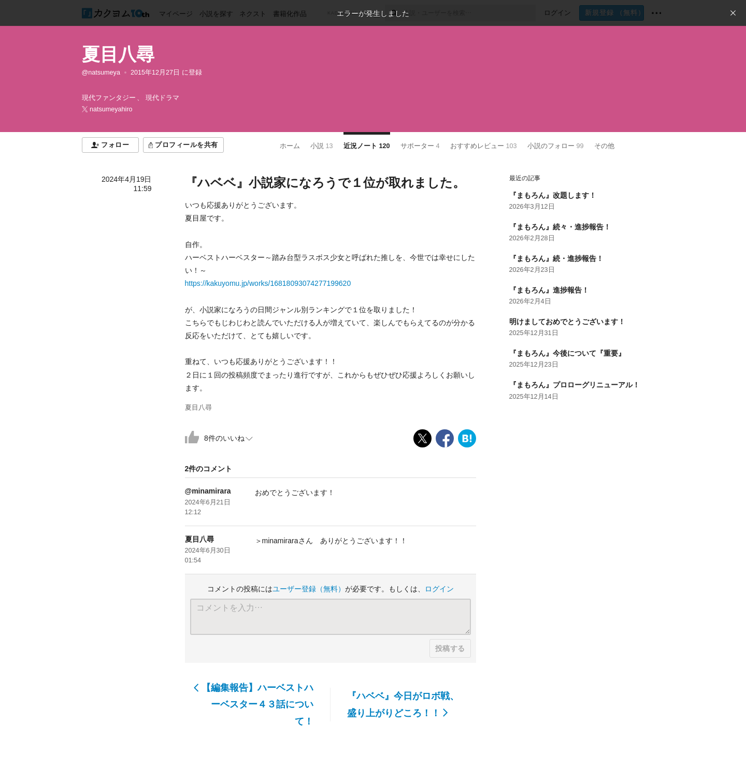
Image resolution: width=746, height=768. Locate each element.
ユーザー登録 (308, 589)
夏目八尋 (118, 54)
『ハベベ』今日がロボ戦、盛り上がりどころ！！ (403, 704)
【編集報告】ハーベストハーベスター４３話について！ (253, 705)
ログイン (439, 589)
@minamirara (208, 491)
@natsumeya (101, 72)
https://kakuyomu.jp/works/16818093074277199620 (268, 283)
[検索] (394, 13)
